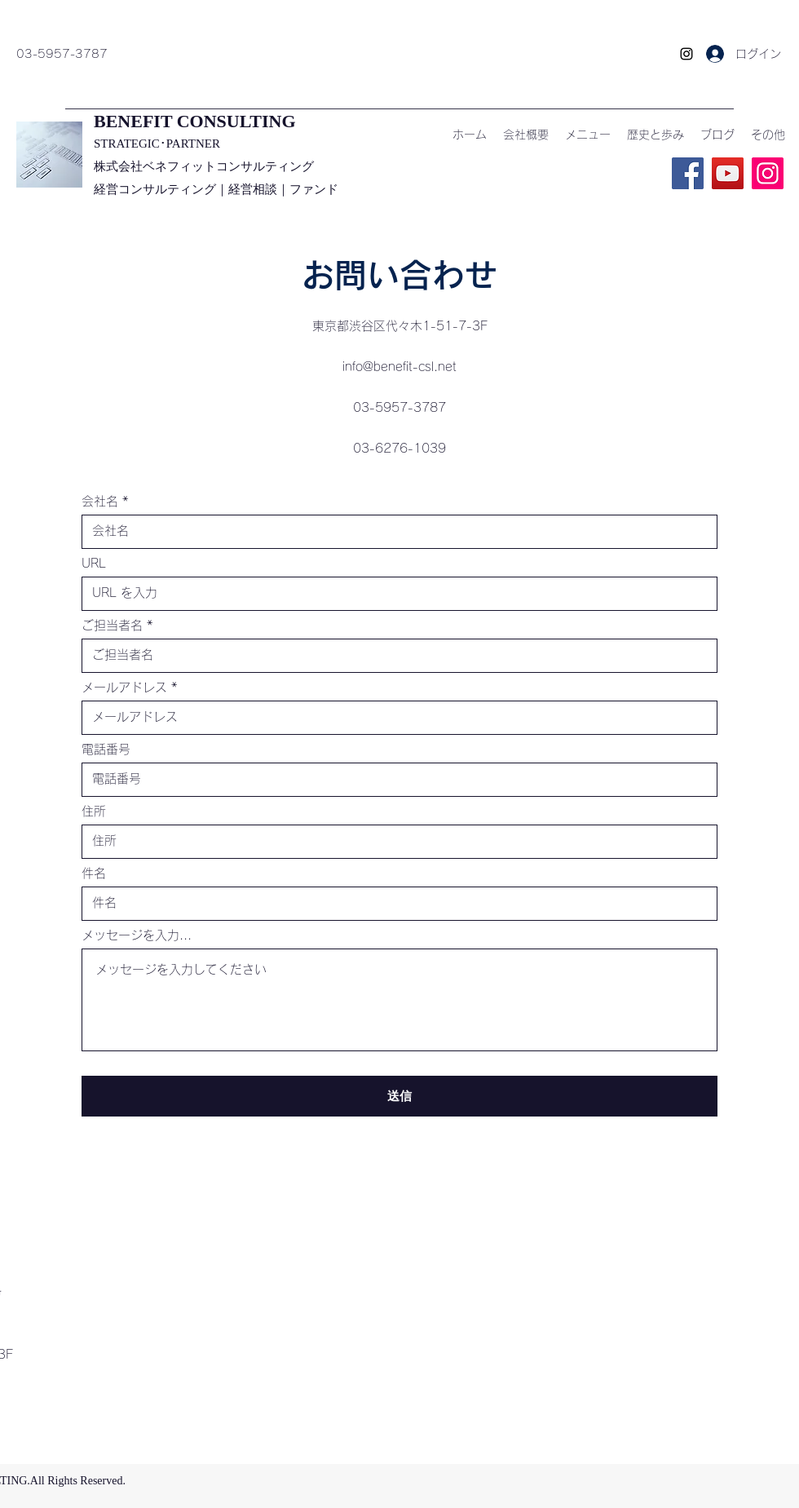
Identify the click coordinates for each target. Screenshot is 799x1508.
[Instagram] (686, 54)
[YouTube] (728, 173)
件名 (94, 873)
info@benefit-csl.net (399, 366)
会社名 (100, 501)
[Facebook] (688, 173)
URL (94, 563)
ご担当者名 (112, 625)
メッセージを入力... (137, 935)
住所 (94, 811)
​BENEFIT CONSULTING (195, 121)
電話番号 (106, 749)
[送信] (399, 1096)
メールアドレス (124, 687)
